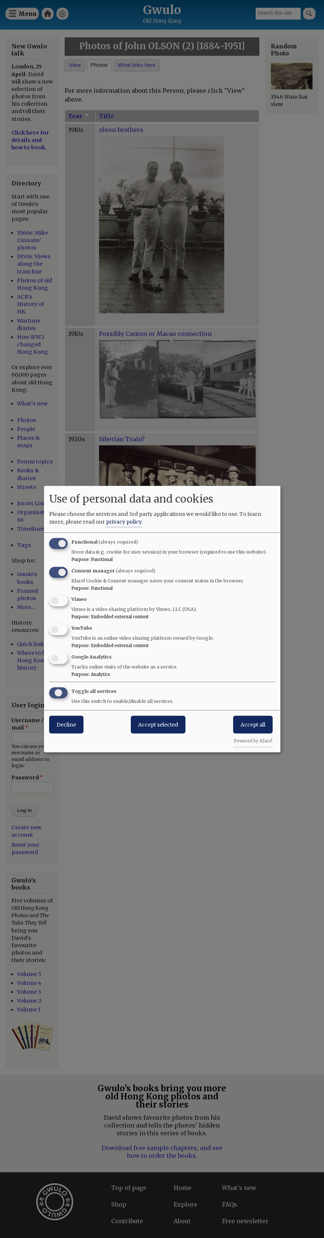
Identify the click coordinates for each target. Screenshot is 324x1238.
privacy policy (124, 521)
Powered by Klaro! (253, 740)
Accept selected (158, 724)
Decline (66, 724)
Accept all (253, 724)
